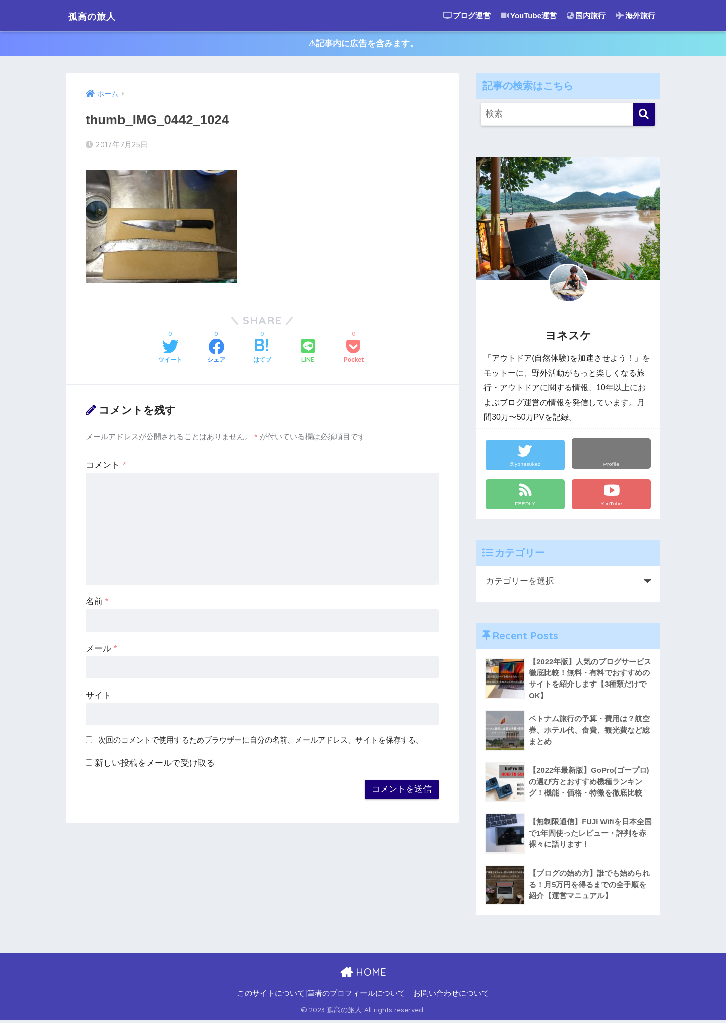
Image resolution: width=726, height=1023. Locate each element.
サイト (98, 697)
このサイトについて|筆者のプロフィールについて (321, 996)
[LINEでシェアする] (308, 353)
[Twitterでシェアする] (170, 353)
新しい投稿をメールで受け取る (155, 764)
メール (101, 650)
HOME (363, 974)
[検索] (644, 115)
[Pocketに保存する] (354, 353)
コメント (106, 466)
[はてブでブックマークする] (262, 353)
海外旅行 (635, 15)
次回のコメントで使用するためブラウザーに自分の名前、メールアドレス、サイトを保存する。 (261, 741)
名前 (97, 603)
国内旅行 (586, 15)
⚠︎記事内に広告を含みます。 (363, 44)
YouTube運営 (529, 15)
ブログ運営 (467, 15)
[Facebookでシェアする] (216, 353)
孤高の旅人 (98, 15)
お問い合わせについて (451, 996)
